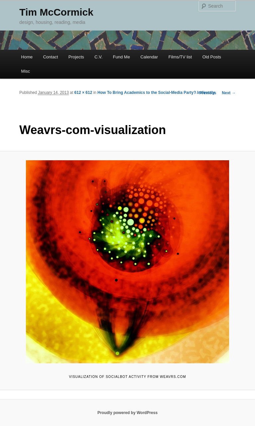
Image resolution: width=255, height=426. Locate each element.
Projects (76, 56)
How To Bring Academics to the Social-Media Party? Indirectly (156, 92)
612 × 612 (83, 92)
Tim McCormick (56, 12)
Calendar (149, 56)
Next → (228, 93)
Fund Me (121, 56)
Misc (25, 71)
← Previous (205, 93)
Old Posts (211, 56)
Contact (50, 56)
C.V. (99, 56)
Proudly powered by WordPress (127, 412)
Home (27, 56)
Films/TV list (180, 56)
